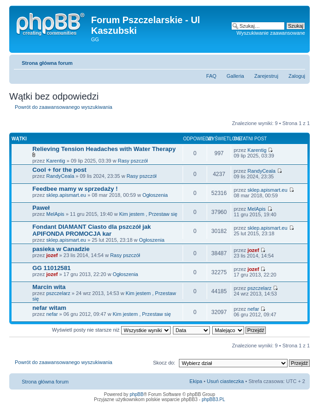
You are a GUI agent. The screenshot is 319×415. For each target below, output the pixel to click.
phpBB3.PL (213, 399)
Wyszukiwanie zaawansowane (271, 33)
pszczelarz (58, 293)
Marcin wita (49, 286)
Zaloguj (296, 76)
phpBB (136, 394)
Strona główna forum (47, 63)
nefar (52, 314)
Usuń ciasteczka (225, 381)
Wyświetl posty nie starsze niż (111, 330)
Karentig (55, 160)
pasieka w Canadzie (61, 248)
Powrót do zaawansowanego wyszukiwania (63, 107)
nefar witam (49, 307)
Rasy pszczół (133, 160)
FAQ (211, 76)
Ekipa (196, 381)
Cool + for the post (59, 169)
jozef (52, 255)
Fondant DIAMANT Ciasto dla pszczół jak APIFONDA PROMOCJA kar (91, 230)
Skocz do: (164, 362)
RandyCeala (60, 176)
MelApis (55, 214)
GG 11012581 (51, 267)
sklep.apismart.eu (66, 195)
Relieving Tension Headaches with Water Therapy (104, 148)
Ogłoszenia (155, 195)
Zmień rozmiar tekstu (298, 61)
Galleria (235, 76)
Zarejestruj (266, 76)
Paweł (40, 207)
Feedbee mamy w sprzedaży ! (75, 188)
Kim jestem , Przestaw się (148, 214)
